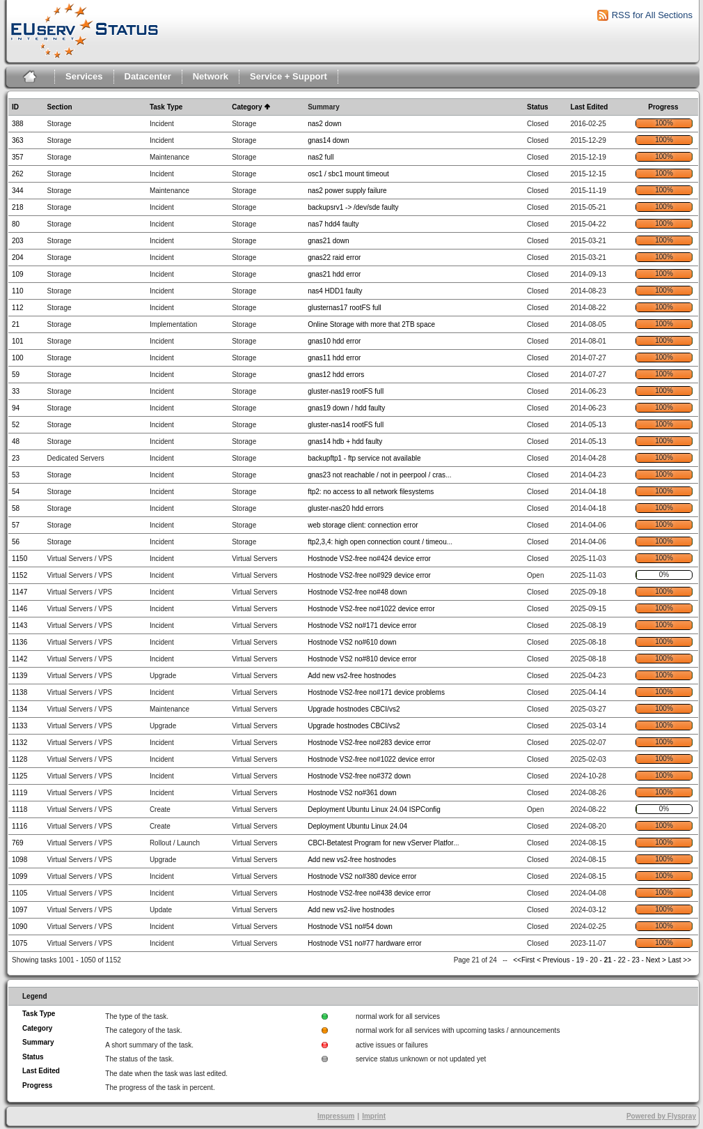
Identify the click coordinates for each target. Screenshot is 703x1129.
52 (15, 425)
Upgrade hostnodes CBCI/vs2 (354, 709)
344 (18, 190)
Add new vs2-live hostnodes (351, 910)
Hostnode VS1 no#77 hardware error (364, 943)
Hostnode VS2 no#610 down (352, 642)
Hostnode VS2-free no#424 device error (369, 558)
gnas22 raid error (334, 257)
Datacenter (148, 76)
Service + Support (288, 76)
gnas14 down (328, 140)
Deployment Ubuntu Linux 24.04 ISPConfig (374, 809)
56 (15, 542)
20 (594, 960)
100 (18, 358)
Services (84, 76)
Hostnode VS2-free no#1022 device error (371, 609)
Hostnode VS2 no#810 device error (362, 659)
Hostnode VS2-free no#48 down (357, 592)
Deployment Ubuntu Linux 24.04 (357, 826)
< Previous (553, 960)
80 (15, 224)
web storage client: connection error (363, 525)
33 (15, 391)
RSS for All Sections (652, 15)
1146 (19, 609)
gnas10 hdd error (334, 341)
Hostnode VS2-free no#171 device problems (376, 692)
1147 (19, 592)
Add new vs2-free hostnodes (352, 675)
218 (18, 207)
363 (18, 140)
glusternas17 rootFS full (344, 308)
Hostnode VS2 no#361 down (352, 793)
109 (18, 274)
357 (18, 157)
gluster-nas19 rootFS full (346, 391)
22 (622, 960)
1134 (19, 709)
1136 (19, 642)
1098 (19, 859)
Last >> (678, 960)
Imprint (374, 1116)
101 (18, 341)
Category (247, 107)
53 (15, 475)
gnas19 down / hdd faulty (346, 408)
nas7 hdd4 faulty (333, 224)
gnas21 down (328, 241)
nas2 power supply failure (347, 190)
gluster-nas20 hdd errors (346, 508)
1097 (19, 910)
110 (18, 291)
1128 (19, 759)
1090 (19, 926)
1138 (19, 692)
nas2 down (324, 124)
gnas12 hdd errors (336, 374)
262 (18, 174)
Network (210, 76)
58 (15, 508)
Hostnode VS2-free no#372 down (359, 776)
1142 (19, 659)
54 (15, 492)
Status (537, 107)
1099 (19, 876)
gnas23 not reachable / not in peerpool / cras (376, 475)
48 (15, 441)
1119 (19, 793)
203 (18, 241)
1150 (19, 558)
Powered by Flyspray (661, 1116)
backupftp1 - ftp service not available (364, 458)
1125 (19, 776)
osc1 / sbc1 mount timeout (348, 174)
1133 (19, 726)
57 (15, 525)
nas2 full (320, 157)
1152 (19, 575)
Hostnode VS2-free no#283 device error (369, 742)
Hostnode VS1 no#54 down (350, 926)
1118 (19, 809)
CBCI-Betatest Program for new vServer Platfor (380, 843)
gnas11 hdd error (334, 358)
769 (18, 843)
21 (15, 324)
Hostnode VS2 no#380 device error (362, 876)
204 (18, 257)
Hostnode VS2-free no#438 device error (369, 893)
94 (15, 408)
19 (580, 960)
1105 (19, 893)
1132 (19, 742)
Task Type (166, 107)
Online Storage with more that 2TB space (371, 324)
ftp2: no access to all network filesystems (371, 492)
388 (18, 124)
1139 (19, 675)
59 (15, 374)
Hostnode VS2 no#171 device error (362, 625)
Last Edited (589, 107)
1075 (19, 943)
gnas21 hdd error (334, 274)
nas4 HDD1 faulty (335, 291)
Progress (663, 107)
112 (18, 308)
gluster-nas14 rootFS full (346, 425)
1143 (19, 625)
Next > (656, 960)
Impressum (335, 1116)
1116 (19, 826)
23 (15, 458)
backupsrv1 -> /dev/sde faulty (353, 207)
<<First (525, 960)
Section (59, 107)
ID (15, 107)
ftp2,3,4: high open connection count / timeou (377, 542)
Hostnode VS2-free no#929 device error (369, 575)
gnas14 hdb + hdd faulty (345, 441)
